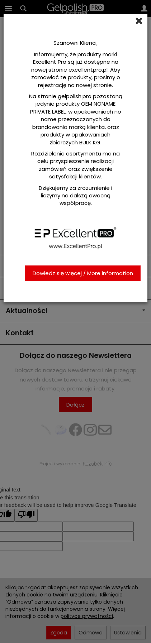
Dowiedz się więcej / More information (83, 273)
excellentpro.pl (88, 69)
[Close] (139, 21)
